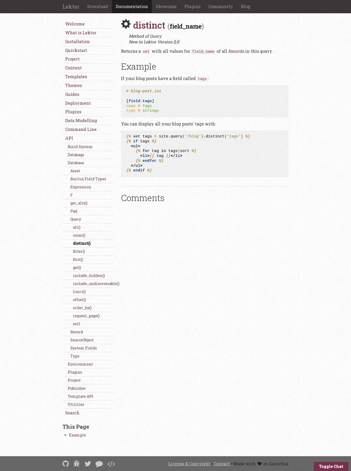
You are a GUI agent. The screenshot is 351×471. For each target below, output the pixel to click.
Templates (76, 76)
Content (73, 67)
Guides (72, 94)
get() (77, 267)
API (69, 138)
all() (76, 227)
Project (72, 59)
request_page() (86, 315)
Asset (75, 170)
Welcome (75, 23)
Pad (73, 211)
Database (76, 162)
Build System (80, 146)
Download (97, 6)
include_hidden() (89, 275)
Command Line (81, 129)
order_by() (82, 307)
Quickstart (76, 50)
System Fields (83, 348)
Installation (77, 41)
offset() (79, 299)
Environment (80, 364)
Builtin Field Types (88, 178)
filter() (79, 251)
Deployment (78, 103)
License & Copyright (189, 463)
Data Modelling (81, 120)
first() (78, 259)
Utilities (76, 404)
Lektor (71, 6)
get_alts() (78, 203)
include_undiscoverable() (93, 283)
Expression (80, 186)
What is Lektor (80, 32)
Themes (73, 85)
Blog (245, 6)
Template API (80, 396)
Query (75, 219)
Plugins (192, 6)
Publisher (77, 388)
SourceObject (82, 339)
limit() (79, 291)
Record (76, 331)
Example (77, 435)
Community (220, 6)
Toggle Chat (331, 466)
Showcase (166, 6)
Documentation (132, 6)
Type (74, 356)
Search (72, 412)
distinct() (81, 243)
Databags (76, 154)
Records (236, 51)
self (76, 323)
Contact (222, 463)
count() (79, 235)
